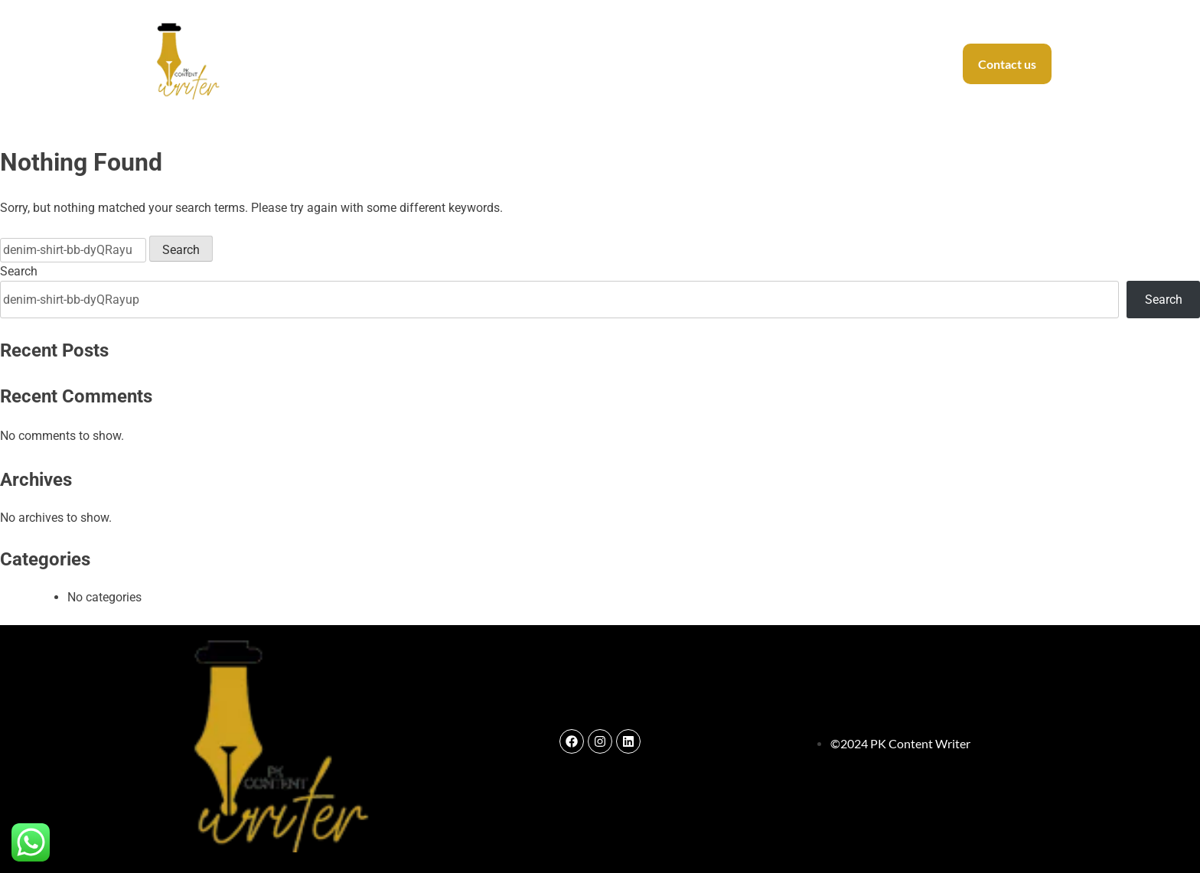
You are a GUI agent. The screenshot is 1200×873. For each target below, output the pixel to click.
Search (19, 271)
